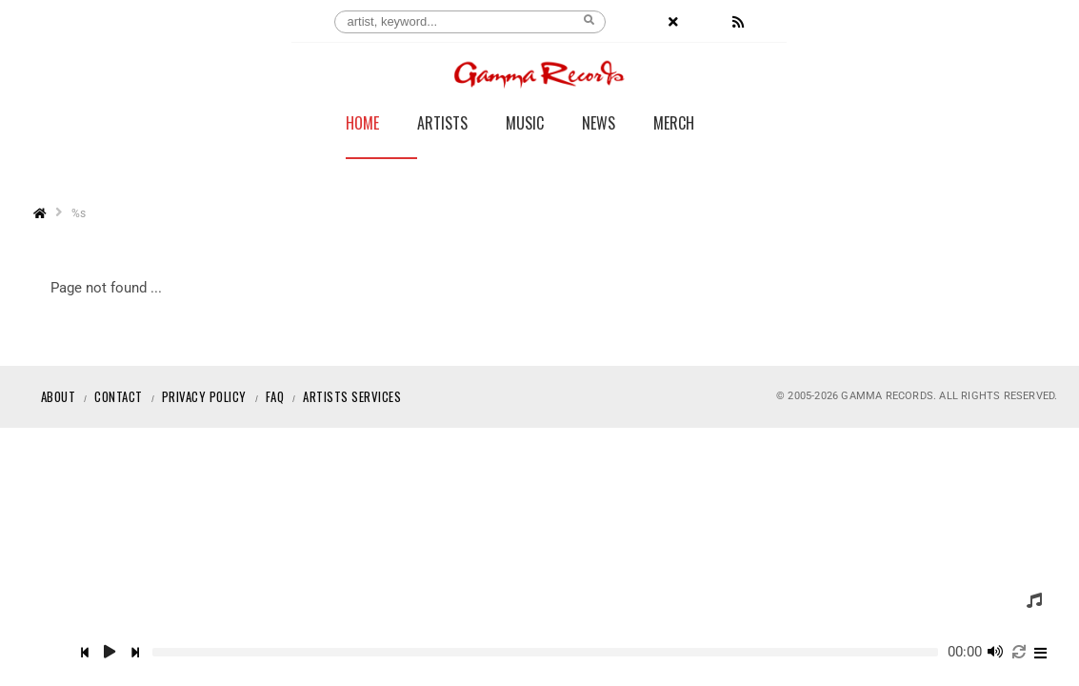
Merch (673, 124)
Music (525, 124)
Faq (275, 396)
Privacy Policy (204, 396)
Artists (442, 124)
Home (362, 124)
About (58, 396)
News (598, 124)
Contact (118, 396)
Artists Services (352, 396)
